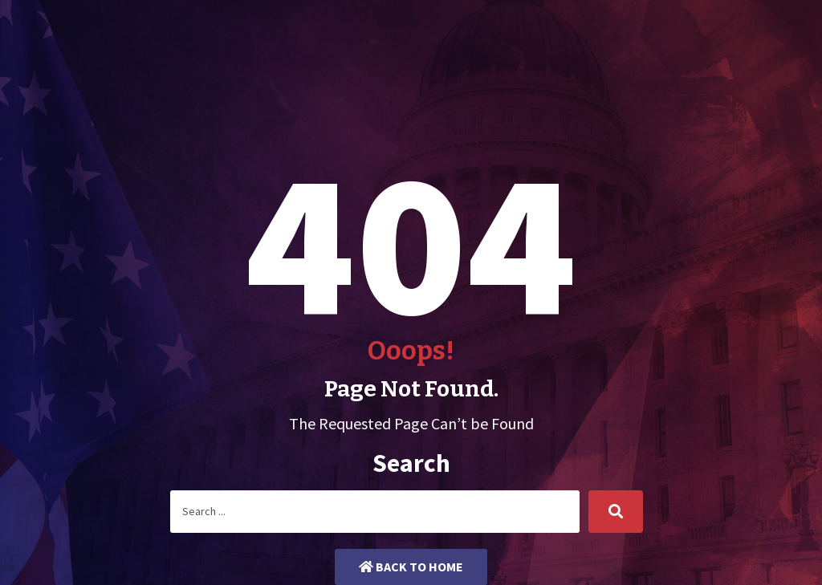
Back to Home (411, 567)
